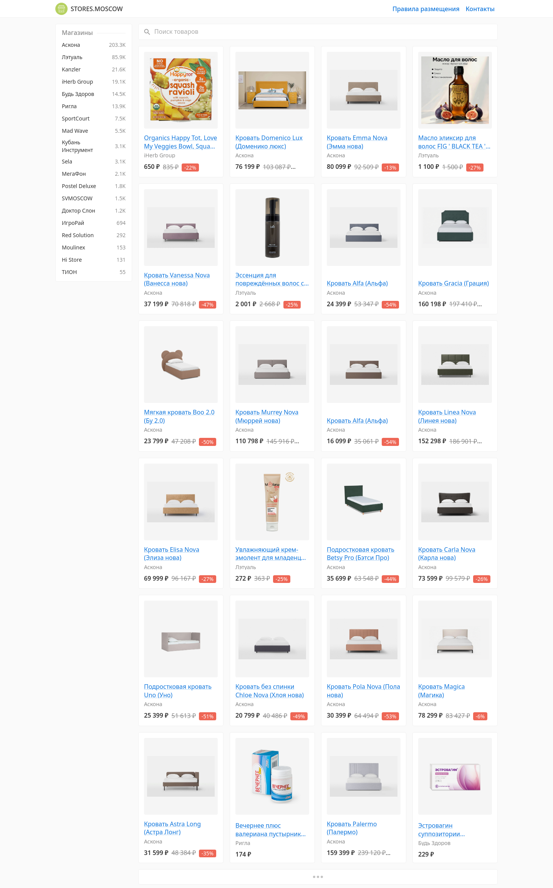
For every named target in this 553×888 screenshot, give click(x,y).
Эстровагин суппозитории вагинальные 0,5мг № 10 (455, 830)
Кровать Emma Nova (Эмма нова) (357, 142)
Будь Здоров (434, 843)
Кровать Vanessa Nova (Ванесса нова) (177, 279)
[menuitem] (94, 45)
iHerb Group (159, 155)
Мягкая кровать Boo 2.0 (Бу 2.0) (179, 416)
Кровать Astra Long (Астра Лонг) (172, 828)
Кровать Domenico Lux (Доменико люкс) (269, 142)
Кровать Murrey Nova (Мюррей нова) (266, 416)
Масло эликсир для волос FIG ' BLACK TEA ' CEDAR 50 (451, 142)
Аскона (244, 155)
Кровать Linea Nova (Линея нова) (447, 416)
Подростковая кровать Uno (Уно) (178, 691)
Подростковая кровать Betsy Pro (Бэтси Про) (360, 554)
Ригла (242, 843)
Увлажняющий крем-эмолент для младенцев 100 (271, 554)
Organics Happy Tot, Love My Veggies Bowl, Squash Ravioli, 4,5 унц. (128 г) (180, 142)
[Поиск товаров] (325, 32)
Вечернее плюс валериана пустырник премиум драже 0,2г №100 (268, 830)
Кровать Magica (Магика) (441, 691)
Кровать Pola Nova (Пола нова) (363, 691)
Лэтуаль (428, 155)
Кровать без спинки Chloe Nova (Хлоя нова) (269, 691)
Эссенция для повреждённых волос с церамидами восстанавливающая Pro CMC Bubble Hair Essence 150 (272, 279)
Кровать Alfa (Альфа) (357, 283)
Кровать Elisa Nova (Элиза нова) (171, 554)
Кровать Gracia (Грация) (453, 283)
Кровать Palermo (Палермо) (352, 828)
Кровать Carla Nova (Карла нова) (446, 554)
